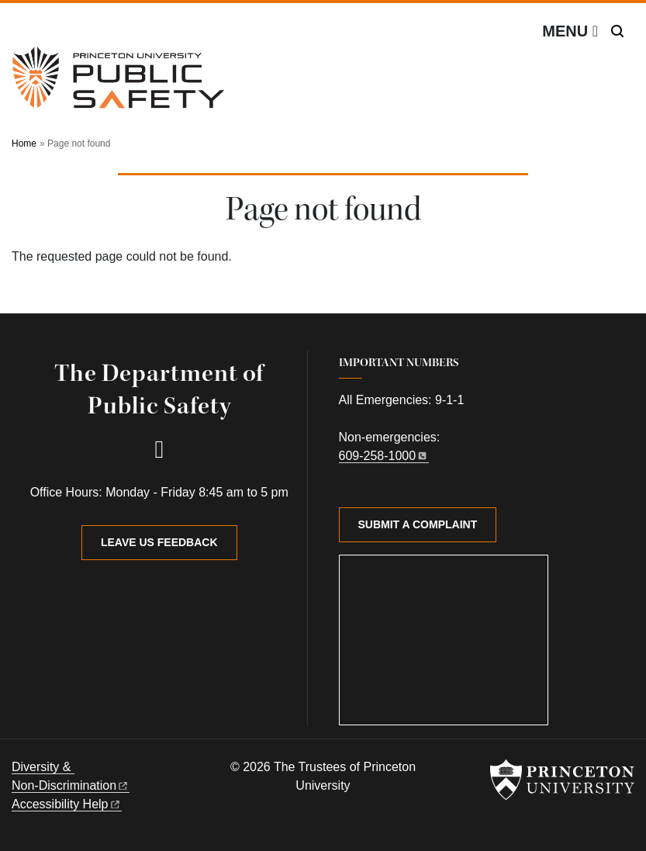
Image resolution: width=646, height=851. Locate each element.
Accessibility (67, 804)
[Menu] (570, 31)
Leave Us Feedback (159, 542)
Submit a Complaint (418, 524)
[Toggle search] (617, 31)
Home (24, 143)
